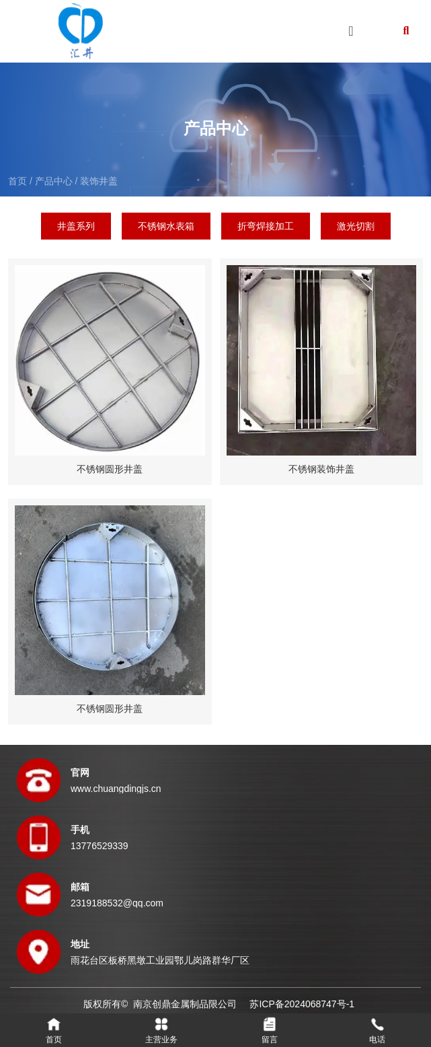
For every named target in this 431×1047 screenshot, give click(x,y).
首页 (19, 181)
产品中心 (54, 181)
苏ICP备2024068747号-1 (301, 1004)
